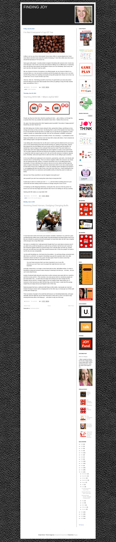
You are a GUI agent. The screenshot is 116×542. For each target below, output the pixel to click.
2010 (82, 516)
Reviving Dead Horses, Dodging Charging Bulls (46, 205)
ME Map (48, 181)
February (84, 507)
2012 (82, 512)
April (83, 502)
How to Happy (83, 356)
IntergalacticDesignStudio (61, 535)
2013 (82, 472)
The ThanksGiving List (89, 418)
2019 (82, 459)
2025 (82, 446)
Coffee (29, 89)
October (84, 478)
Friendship (33, 89)
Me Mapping (38, 198)
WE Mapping (89, 409)
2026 (82, 444)
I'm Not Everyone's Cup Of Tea (38, 32)
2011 (82, 514)
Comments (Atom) (34, 308)
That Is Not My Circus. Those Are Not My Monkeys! (89, 434)
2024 (82, 448)
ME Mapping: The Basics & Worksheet (89, 402)
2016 (82, 465)
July (83, 484)
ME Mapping (81, 524)
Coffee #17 (48, 53)
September (85, 480)
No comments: (34, 87)
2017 (82, 463)
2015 (82, 467)
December (84, 473)
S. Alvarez (49, 232)
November (84, 476)
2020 (82, 457)
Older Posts (71, 305)
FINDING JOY (35, 7)
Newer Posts (27, 305)
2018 (82, 461)
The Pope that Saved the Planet (89, 425)
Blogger (75, 535)
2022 (82, 452)
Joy (34, 198)
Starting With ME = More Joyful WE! (41, 97)
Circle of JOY (30, 198)
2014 (82, 469)
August (84, 482)
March (83, 505)
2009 (82, 518)
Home (49, 305)
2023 (82, 450)
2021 (82, 454)
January (84, 509)
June (83, 486)
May (83, 500)
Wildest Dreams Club (89, 393)
